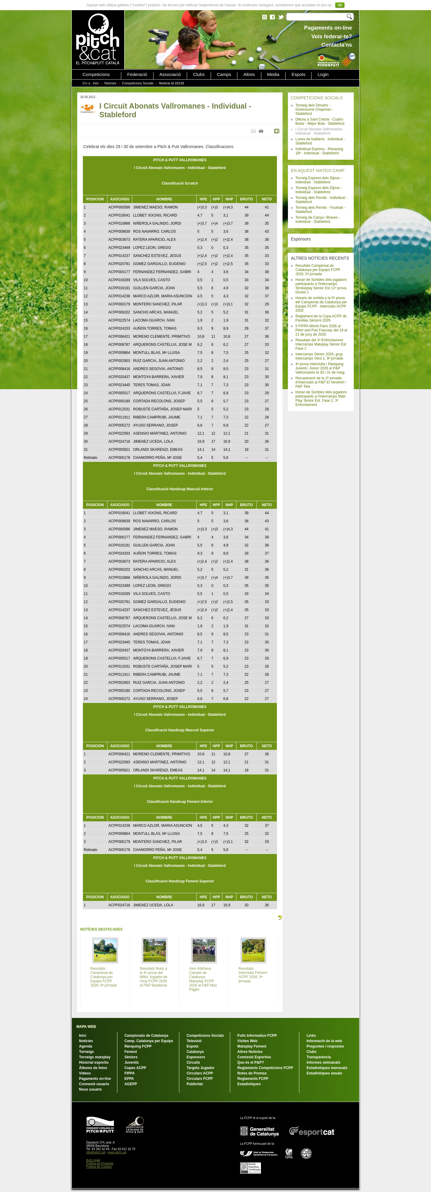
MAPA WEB (86, 1026)
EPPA (129, 1079)
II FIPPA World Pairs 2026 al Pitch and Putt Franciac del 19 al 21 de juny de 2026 (321, 330)
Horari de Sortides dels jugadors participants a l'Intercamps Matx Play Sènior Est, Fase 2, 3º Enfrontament (321, 398)
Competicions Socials (138, 83)
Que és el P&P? (250, 1062)
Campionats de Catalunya (147, 1035)
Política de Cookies (99, 1166)
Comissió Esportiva (254, 1057)
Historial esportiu (94, 1062)
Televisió (193, 1041)
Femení (131, 1052)
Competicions (96, 74)
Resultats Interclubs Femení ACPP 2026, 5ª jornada (253, 974)
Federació (137, 74)
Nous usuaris (90, 1089)
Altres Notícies (249, 1052)
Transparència (318, 1057)
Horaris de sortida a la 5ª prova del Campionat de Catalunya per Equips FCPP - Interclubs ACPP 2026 (321, 304)
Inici (96, 83)
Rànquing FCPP (138, 1046)
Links (311, 1035)
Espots (298, 74)
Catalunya (195, 1052)
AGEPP (131, 1084)
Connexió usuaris (94, 1084)
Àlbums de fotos (93, 1068)
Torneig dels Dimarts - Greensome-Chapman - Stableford (314, 109)
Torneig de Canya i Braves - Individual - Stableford (317, 219)
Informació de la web (324, 1041)
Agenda (85, 1046)
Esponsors (195, 1057)
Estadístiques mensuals (326, 1068)
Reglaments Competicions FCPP (265, 1068)
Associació (170, 74)
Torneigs (86, 1052)
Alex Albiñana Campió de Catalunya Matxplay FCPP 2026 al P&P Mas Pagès (203, 979)
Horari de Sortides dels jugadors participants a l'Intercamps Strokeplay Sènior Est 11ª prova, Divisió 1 (321, 286)
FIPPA (130, 1073)
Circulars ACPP (199, 1073)
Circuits (193, 1062)
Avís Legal (93, 1160)
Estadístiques (249, 1084)
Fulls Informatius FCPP (257, 1035)
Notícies (110, 83)
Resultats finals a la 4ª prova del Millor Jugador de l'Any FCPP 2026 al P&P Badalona (153, 976)
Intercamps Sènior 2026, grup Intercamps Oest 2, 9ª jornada (319, 356)
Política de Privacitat (99, 1163)
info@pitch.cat (95, 1152)
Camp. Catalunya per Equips (149, 1041)
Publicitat (194, 1084)
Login (323, 74)
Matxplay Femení (251, 1046)
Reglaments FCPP (252, 1079)
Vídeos (85, 1073)
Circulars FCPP (199, 1079)
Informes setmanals (323, 1062)
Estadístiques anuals (324, 1073)
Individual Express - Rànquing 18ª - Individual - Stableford (319, 151)
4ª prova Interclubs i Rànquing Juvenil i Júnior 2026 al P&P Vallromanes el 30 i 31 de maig (320, 368)
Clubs (198, 74)
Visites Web (247, 1041)
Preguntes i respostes (325, 1046)
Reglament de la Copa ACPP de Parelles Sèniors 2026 (321, 318)
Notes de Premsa (251, 1073)
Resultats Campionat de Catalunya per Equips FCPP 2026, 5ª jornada (317, 270)
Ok (340, 5)
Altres (249, 74)
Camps (224, 74)
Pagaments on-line (95, 1079)
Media (273, 74)
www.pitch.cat (117, 1152)
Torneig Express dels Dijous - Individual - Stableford (318, 180)
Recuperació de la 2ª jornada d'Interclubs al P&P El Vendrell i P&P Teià (320, 382)
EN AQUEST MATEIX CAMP (318, 170)
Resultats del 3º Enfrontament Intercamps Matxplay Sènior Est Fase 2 (320, 344)
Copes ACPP (135, 1068)
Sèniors (131, 1057)
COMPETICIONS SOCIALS (317, 97)
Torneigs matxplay (94, 1057)
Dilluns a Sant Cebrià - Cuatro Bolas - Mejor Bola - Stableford (319, 121)
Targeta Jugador (200, 1068)
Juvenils (132, 1062)
